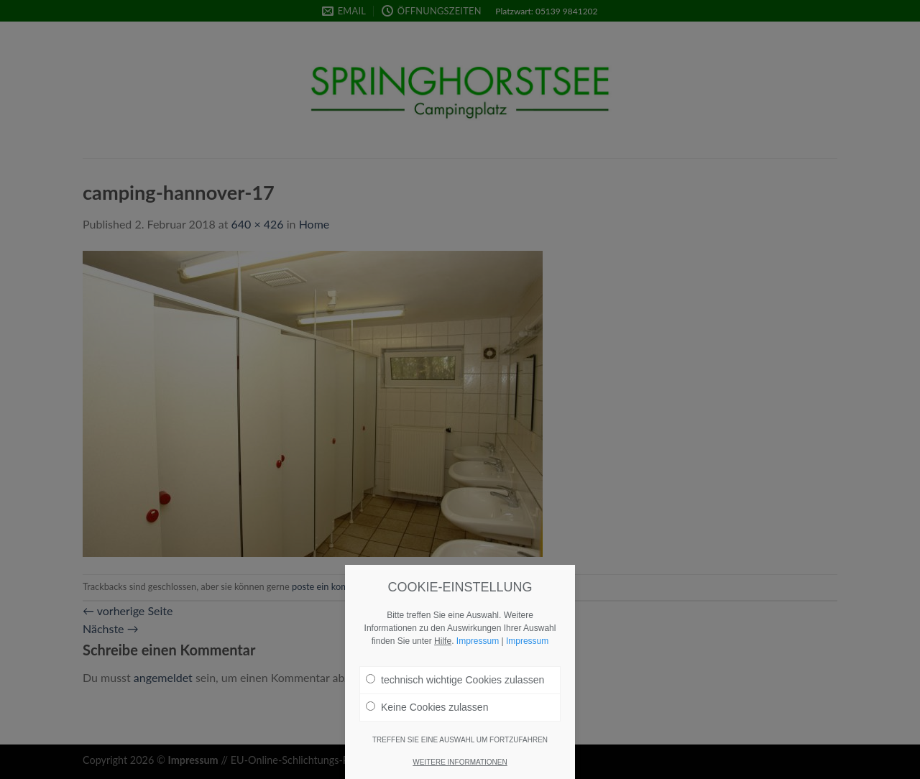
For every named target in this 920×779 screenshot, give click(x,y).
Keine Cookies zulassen (427, 713)
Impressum (477, 647)
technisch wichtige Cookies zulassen (455, 685)
